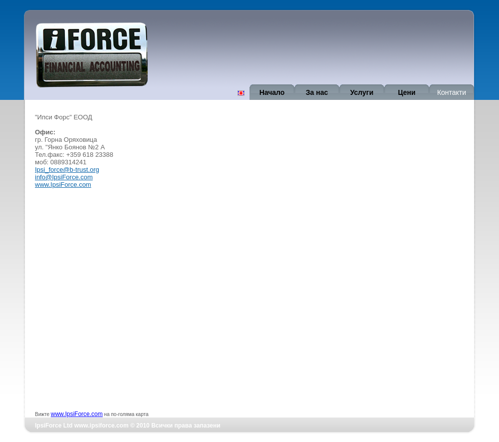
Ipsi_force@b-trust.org (67, 169)
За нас (317, 92)
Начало (272, 92)
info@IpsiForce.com (64, 177)
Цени (406, 92)
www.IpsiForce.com (63, 184)
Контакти (451, 92)
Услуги (362, 92)
